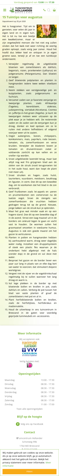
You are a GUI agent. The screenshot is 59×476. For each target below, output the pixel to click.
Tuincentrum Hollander (30, 438)
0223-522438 (44, 10)
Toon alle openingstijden (30, 408)
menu (4, 10)
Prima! (29, 471)
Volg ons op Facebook (32, 424)
